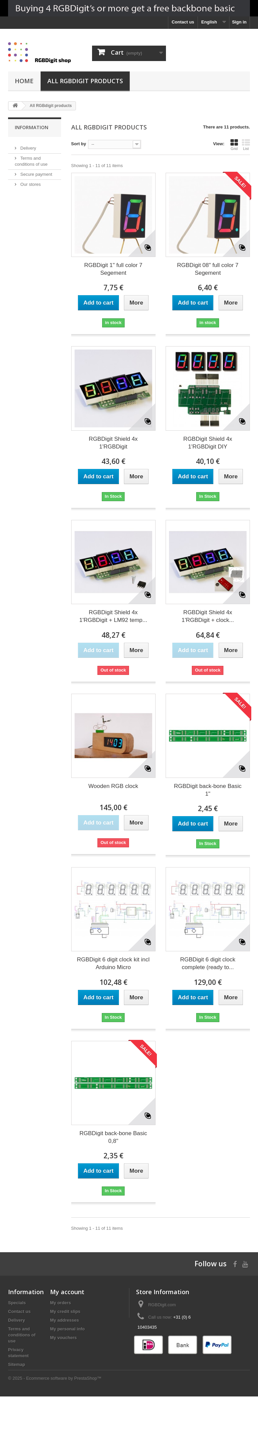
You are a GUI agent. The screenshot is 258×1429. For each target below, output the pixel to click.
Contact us (183, 21)
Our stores (30, 181)
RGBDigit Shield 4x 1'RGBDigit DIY (207, 443)
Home (24, 81)
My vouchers (63, 1337)
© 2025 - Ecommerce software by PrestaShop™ (54, 1410)
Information (31, 127)
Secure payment (35, 171)
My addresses (64, 1320)
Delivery (27, 145)
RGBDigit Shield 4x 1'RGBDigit (113, 443)
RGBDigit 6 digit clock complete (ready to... (207, 963)
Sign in (239, 21)
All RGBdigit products (85, 81)
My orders (60, 1302)
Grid (234, 145)
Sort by (78, 143)
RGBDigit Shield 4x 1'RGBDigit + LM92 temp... (113, 616)
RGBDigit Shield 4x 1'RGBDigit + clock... (207, 616)
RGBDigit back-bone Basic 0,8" (113, 1137)
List (246, 145)
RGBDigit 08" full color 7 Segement (208, 269)
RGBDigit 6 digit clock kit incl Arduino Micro (113, 963)
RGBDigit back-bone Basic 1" (208, 790)
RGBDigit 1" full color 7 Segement (113, 269)
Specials (17, 1302)
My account (67, 1292)
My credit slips (65, 1311)
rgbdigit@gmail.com (181, 1339)
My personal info (67, 1328)
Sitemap (16, 1364)
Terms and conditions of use (22, 1334)
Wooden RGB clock (113, 786)
